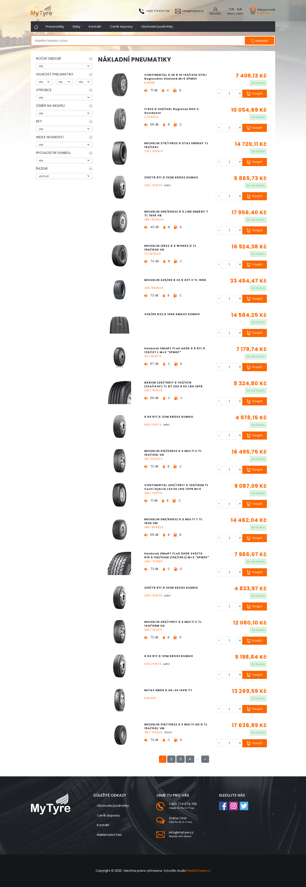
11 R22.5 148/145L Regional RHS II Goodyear (171, 111)
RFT (39, 121)
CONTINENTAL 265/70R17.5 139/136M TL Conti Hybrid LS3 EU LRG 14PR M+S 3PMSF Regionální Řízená (176, 489)
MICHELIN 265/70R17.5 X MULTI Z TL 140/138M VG (173, 624)
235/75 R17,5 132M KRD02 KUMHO (171, 177)
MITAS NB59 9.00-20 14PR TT (168, 690)
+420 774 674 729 (183, 804)
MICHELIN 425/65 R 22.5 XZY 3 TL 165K (175, 280)
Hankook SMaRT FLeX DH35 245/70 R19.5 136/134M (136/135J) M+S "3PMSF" (176, 555)
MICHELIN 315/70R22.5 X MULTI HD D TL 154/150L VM (176, 726)
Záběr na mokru (50, 105)
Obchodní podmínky (157, 26)
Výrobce (44, 89)
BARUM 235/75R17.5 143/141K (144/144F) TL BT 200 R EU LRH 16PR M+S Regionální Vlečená (173, 386)
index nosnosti (50, 137)
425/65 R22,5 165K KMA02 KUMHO (172, 314)
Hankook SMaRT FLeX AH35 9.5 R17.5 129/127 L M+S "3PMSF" (174, 350)
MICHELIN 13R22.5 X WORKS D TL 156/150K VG (170, 248)
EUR (239, 9)
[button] (64, 59)
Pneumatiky (55, 26)
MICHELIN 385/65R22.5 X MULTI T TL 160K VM (173, 521)
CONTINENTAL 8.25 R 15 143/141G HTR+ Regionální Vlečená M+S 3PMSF (175, 77)
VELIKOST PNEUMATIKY (54, 74)
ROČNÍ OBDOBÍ (48, 58)
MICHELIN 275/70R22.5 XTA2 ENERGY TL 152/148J (176, 145)
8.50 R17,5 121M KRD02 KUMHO (168, 417)
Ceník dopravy (121, 26)
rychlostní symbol (53, 152)
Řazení (42, 168)
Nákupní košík (266, 11)
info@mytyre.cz (181, 832)
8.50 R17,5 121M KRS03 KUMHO (168, 656)
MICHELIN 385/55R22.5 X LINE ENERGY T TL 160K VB (176, 213)
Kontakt (95, 26)
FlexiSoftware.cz (199, 871)
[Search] (138, 41)
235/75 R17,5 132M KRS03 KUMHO (171, 588)
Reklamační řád (109, 834)
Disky (76, 26)
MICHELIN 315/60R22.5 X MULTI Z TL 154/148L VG (173, 453)
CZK (231, 9)
